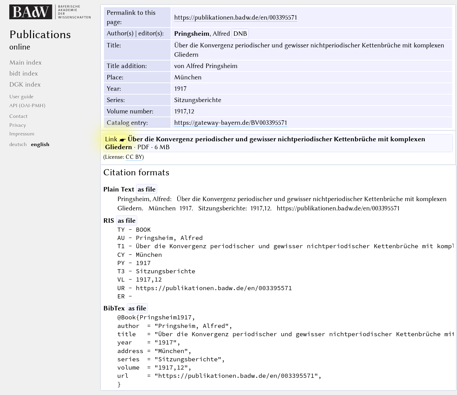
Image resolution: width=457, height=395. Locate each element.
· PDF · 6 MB (265, 143)
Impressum (21, 134)
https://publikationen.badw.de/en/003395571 (235, 17)
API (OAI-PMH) (27, 105)
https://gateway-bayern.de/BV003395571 (230, 123)
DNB (240, 33)
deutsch (18, 144)
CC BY (134, 157)
